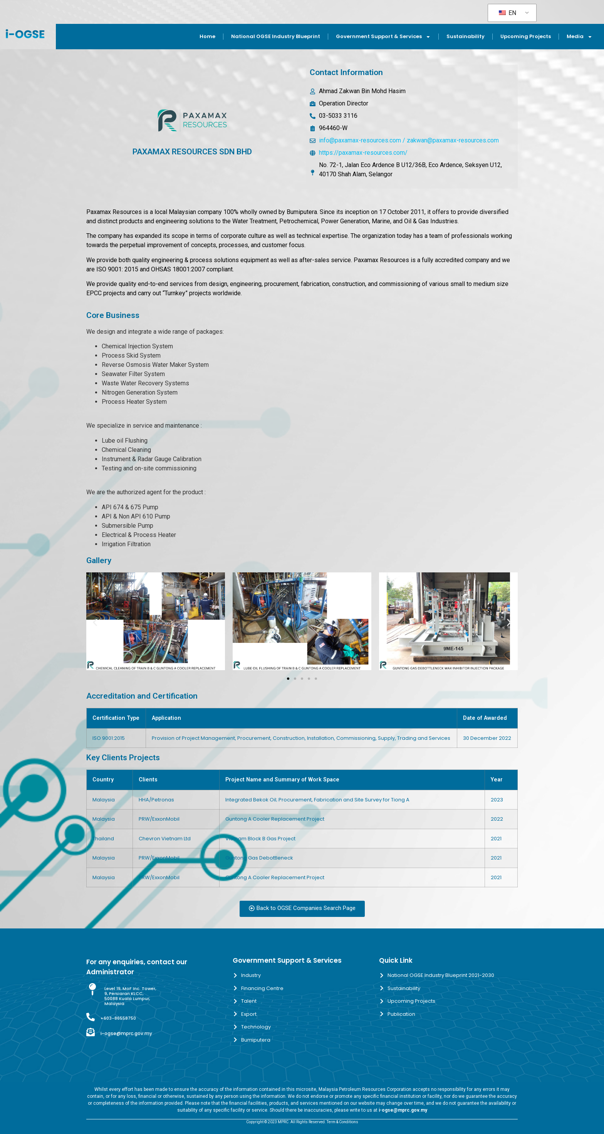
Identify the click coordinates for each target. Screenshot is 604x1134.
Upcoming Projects (525, 36)
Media (579, 36)
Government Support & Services (383, 36)
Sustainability (465, 36)
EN (507, 13)
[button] (95, 622)
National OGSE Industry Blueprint (275, 36)
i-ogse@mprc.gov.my (126, 1033)
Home (207, 36)
